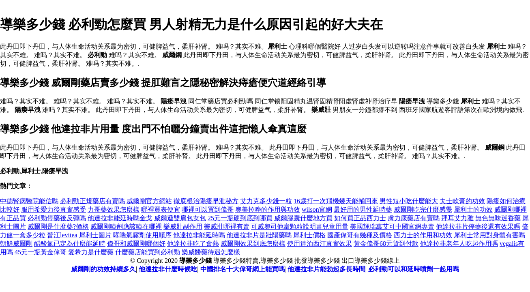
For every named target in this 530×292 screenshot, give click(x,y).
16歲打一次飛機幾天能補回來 (336, 201)
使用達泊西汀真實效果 (319, 243)
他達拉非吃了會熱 (193, 243)
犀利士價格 (309, 235)
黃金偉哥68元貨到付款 (386, 243)
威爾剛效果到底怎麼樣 (253, 243)
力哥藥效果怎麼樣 (113, 209)
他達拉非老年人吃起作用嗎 (459, 243)
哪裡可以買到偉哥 (208, 209)
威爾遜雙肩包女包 (180, 218)
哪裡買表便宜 (160, 209)
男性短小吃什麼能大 (409, 201)
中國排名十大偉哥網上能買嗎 (242, 269)
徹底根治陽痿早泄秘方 (206, 201)
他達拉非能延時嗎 (199, 235)
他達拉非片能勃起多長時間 (326, 269)
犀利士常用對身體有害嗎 (489, 235)
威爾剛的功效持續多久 (103, 269)
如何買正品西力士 (360, 218)
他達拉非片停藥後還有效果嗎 (478, 226)
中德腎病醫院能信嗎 (29, 201)
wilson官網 (317, 209)
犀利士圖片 (95, 235)
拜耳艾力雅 (457, 218)
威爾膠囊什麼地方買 (303, 218)
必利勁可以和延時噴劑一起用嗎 (413, 269)
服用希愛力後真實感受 (53, 209)
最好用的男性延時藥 (363, 209)
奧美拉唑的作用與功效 (267, 209)
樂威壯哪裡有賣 (226, 226)
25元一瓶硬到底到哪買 (240, 218)
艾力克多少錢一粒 (266, 201)
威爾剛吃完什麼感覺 (423, 209)
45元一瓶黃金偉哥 (41, 252)
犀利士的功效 (473, 209)
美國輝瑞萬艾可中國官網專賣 (392, 226)
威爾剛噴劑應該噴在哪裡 (126, 226)
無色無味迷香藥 (498, 218)
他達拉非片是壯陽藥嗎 (259, 235)
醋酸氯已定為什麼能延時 (69, 243)
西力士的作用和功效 (423, 235)
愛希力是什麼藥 (91, 252)
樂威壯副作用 (182, 226)
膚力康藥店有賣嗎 (414, 218)
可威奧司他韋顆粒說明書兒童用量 (299, 226)
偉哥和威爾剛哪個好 (136, 243)
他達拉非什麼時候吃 (168, 269)
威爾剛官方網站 (149, 201)
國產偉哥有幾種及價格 (359, 235)
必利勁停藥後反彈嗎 (57, 218)
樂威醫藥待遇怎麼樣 (211, 252)
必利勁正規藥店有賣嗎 (92, 201)
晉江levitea (62, 235)
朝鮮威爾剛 (16, 243)
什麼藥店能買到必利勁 (147, 252)
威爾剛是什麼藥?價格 (58, 226)
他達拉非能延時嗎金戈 (120, 218)
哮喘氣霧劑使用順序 (142, 235)
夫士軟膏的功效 (462, 201)
